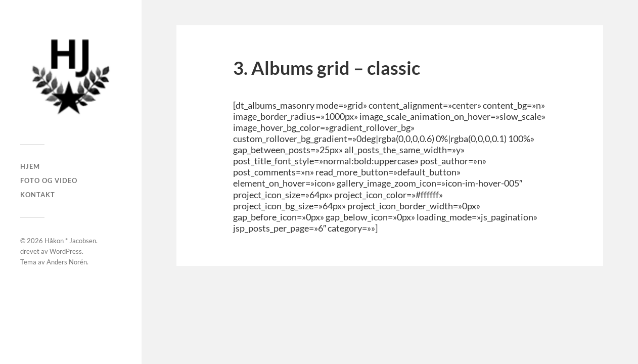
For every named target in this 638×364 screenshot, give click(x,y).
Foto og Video (48, 180)
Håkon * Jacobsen (70, 241)
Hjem (30, 166)
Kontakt (37, 195)
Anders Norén (67, 262)
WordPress (66, 251)
